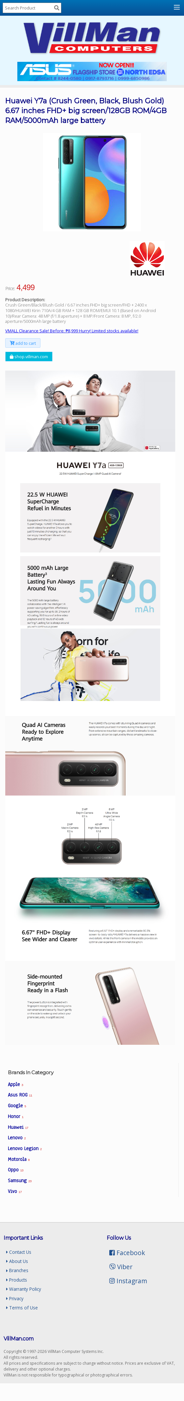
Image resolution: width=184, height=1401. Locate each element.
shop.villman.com (29, 356)
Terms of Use (22, 1308)
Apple (15, 1084)
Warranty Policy (23, 1289)
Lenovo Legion (25, 1148)
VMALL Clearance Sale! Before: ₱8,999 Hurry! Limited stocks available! (71, 331)
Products (16, 1280)
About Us (17, 1261)
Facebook (127, 1252)
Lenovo (17, 1137)
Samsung (19, 1180)
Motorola (19, 1159)
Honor (15, 1116)
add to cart (23, 343)
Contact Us (18, 1252)
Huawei (18, 1127)
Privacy (14, 1298)
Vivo (15, 1191)
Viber (120, 1266)
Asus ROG (20, 1095)
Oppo (15, 1169)
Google (17, 1105)
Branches (17, 1270)
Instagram (128, 1280)
